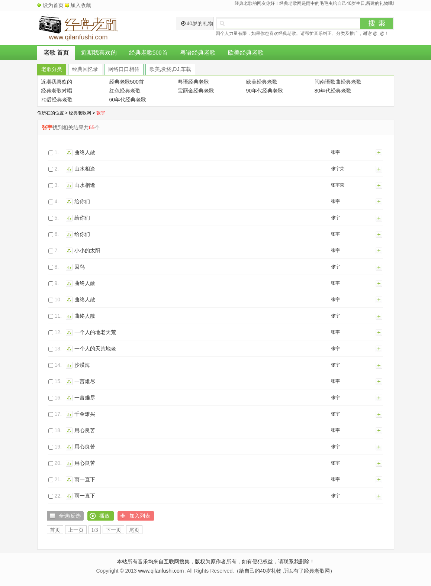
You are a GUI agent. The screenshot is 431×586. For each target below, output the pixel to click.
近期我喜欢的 (99, 52)
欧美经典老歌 (246, 52)
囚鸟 (79, 267)
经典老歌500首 (148, 52)
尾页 (134, 530)
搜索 (376, 23)
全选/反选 (70, 516)
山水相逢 (84, 169)
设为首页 (53, 5)
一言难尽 (84, 381)
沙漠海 (82, 365)
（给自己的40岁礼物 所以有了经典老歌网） (284, 571)
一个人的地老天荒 (95, 332)
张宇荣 (337, 168)
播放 (70, 152)
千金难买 (84, 414)
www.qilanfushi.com (161, 571)
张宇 (335, 152)
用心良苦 (84, 430)
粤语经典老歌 (198, 52)
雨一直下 (84, 479)
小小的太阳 (87, 250)
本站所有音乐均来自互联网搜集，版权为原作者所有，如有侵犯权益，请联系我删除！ (216, 561)
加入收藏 (80, 5)
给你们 (82, 201)
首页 (55, 530)
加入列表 (379, 152)
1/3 (94, 530)
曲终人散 (84, 152)
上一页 (76, 530)
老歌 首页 (56, 52)
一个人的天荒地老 (95, 349)
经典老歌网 (80, 113)
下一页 (113, 530)
